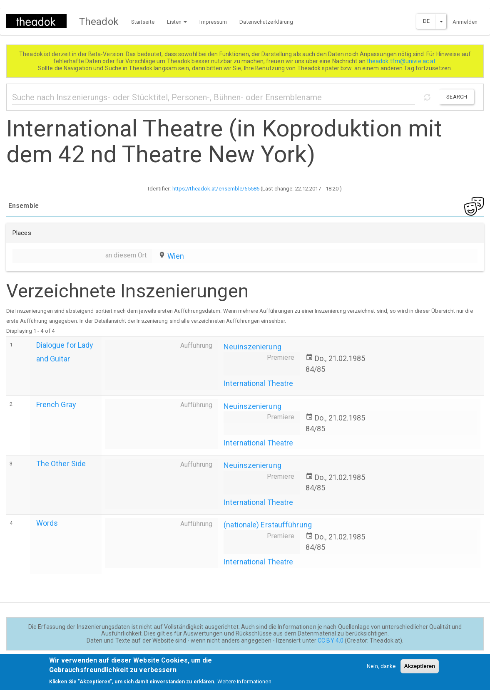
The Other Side (61, 463)
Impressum (213, 22)
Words (47, 523)
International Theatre (258, 383)
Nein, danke (381, 670)
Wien (175, 256)
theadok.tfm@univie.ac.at (402, 61)
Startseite (142, 22)
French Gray (56, 404)
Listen (177, 22)
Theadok (99, 21)
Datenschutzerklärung (266, 22)
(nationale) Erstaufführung (268, 524)
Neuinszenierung (252, 346)
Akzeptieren (419, 670)
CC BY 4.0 (330, 640)
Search (456, 97)
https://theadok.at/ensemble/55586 (215, 188)
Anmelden (465, 22)
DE (426, 21)
